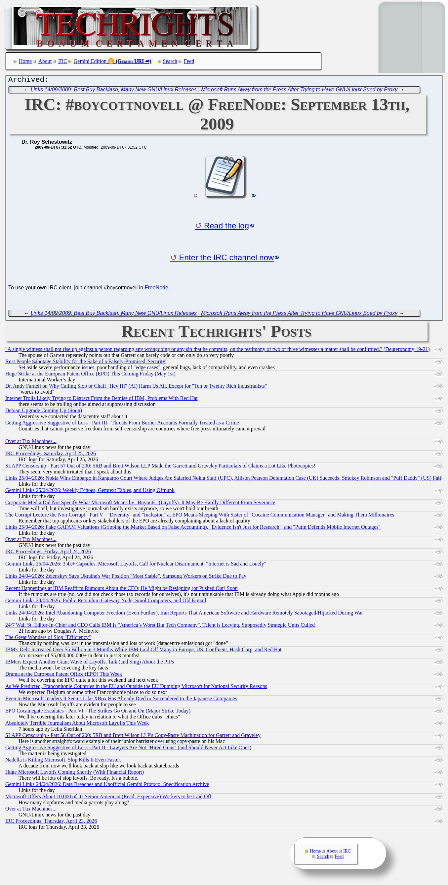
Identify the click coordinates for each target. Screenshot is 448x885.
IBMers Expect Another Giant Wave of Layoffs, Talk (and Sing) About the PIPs (89, 663)
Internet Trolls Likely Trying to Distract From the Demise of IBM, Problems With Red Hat (101, 400)
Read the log (226, 227)
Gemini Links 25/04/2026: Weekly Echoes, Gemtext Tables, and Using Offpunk (90, 492)
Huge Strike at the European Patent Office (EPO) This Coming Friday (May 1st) (90, 375)
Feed (189, 61)
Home (25, 61)
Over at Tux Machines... (31, 443)
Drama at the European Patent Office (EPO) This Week (63, 675)
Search (170, 61)
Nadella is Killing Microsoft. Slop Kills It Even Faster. (63, 761)
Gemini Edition (90, 61)
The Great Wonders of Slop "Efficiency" (48, 639)
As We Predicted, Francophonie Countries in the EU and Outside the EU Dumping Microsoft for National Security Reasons (136, 688)
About (45, 61)
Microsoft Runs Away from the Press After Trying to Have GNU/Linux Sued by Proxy (299, 91)
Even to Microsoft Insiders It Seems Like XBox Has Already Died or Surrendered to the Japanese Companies (121, 700)
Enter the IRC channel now (226, 259)
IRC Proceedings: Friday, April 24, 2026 (48, 553)
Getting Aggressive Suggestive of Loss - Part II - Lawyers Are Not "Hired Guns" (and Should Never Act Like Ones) (128, 749)
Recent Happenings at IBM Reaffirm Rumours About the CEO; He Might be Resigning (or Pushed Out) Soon (121, 590)
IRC (62, 61)
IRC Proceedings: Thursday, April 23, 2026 (51, 822)
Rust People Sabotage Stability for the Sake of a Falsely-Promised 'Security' (85, 363)
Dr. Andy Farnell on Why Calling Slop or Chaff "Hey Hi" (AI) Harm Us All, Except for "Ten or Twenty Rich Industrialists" (136, 387)
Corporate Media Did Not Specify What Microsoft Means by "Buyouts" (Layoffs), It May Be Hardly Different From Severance (140, 504)
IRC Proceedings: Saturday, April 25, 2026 (50, 455)
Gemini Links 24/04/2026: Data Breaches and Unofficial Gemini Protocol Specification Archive (107, 786)
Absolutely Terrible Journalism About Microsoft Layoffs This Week (77, 724)
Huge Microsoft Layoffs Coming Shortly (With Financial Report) (74, 773)
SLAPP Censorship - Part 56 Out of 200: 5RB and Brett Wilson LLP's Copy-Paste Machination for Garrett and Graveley (133, 737)
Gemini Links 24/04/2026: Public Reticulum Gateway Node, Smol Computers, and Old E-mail (105, 602)
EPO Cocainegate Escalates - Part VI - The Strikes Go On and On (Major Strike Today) (97, 712)
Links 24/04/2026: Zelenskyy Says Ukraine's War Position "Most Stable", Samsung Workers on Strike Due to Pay (125, 577)
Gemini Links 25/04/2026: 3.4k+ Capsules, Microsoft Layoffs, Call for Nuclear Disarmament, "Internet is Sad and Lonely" (135, 565)
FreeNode (156, 289)
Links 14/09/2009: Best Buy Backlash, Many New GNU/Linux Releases (114, 91)
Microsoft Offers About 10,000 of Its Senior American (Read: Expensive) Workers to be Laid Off (108, 798)
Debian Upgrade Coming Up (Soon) (43, 412)
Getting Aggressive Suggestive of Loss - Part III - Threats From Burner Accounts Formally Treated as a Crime (122, 424)
